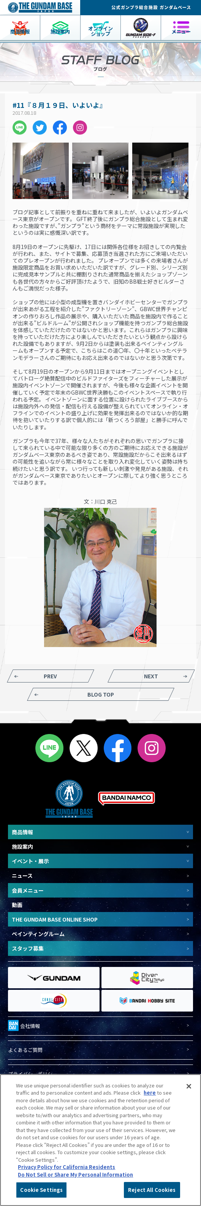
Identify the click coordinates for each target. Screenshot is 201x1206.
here (150, 1092)
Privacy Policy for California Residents (66, 1167)
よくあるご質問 (25, 1050)
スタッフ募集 (28, 948)
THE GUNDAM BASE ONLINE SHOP (55, 919)
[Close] (188, 1086)
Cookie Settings (41, 1189)
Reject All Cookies (152, 1189)
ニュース (22, 875)
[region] (100, 1140)
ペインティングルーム (38, 933)
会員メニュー (28, 890)
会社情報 (24, 1024)
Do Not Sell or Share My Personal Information (75, 1174)
